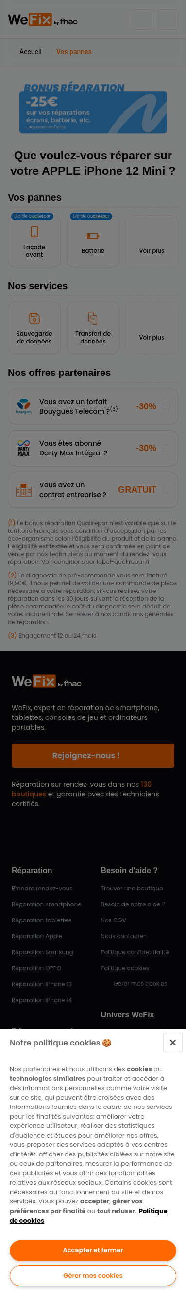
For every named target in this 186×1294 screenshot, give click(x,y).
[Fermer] (173, 1042)
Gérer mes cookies (92, 1275)
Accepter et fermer (93, 1250)
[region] (93, 1161)
